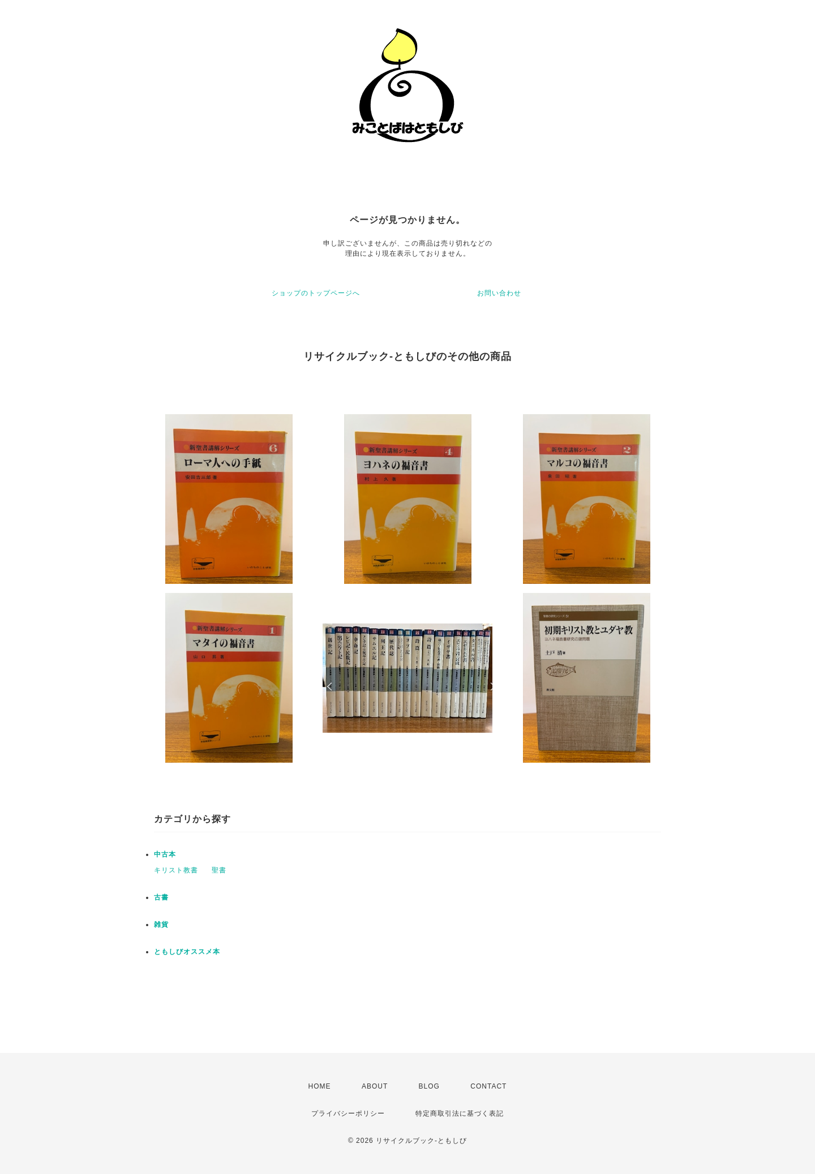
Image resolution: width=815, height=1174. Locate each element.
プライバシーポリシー (348, 1113)
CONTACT (488, 1086)
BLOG (429, 1086)
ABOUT (375, 1086)
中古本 (165, 854)
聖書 (219, 870)
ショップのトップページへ (316, 293)
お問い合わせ (499, 293)
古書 (161, 897)
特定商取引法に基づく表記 (459, 1113)
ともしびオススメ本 (187, 952)
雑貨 (161, 924)
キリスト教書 (176, 870)
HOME (319, 1086)
